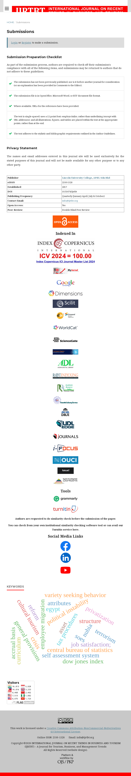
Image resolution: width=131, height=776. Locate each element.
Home (10, 22)
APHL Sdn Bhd (101, 177)
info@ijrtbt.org (70, 200)
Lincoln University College (77, 177)
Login (14, 42)
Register (26, 42)
